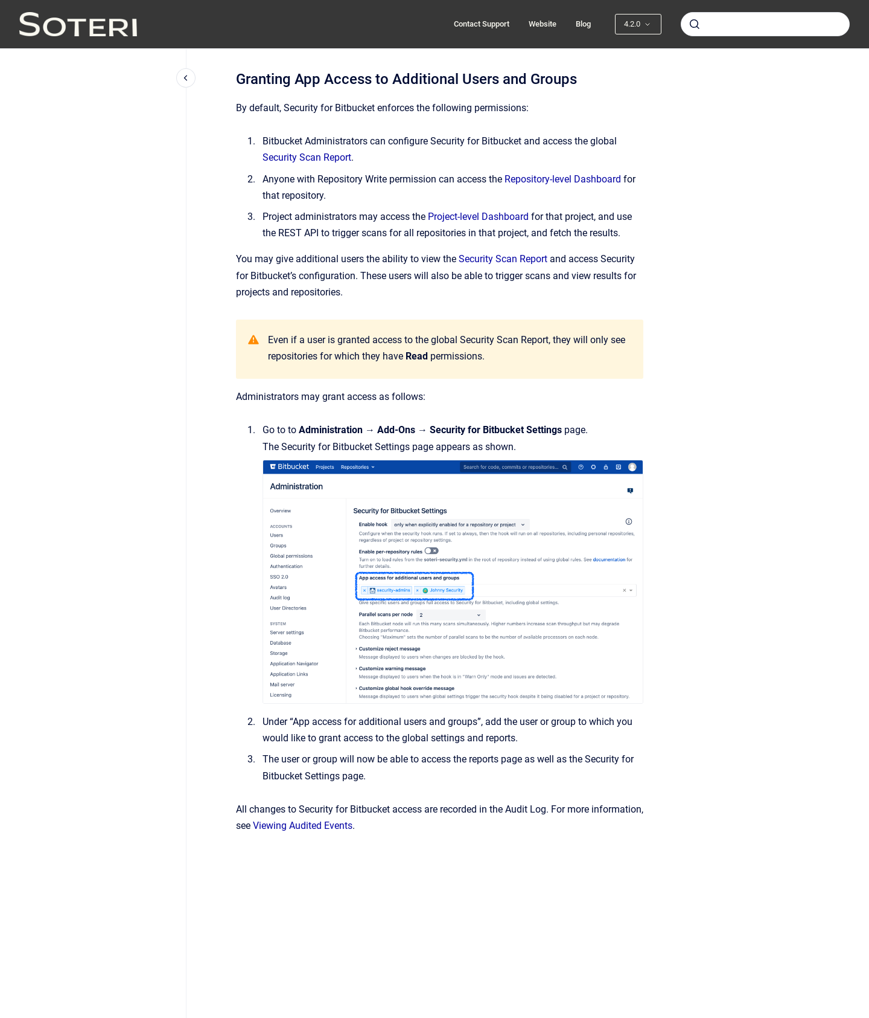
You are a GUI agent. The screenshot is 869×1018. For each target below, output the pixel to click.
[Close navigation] (186, 78)
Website (542, 23)
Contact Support (481, 23)
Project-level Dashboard (478, 216)
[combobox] (765, 24)
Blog (583, 23)
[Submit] (694, 24)
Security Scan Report (307, 157)
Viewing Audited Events (302, 825)
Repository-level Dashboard (563, 179)
